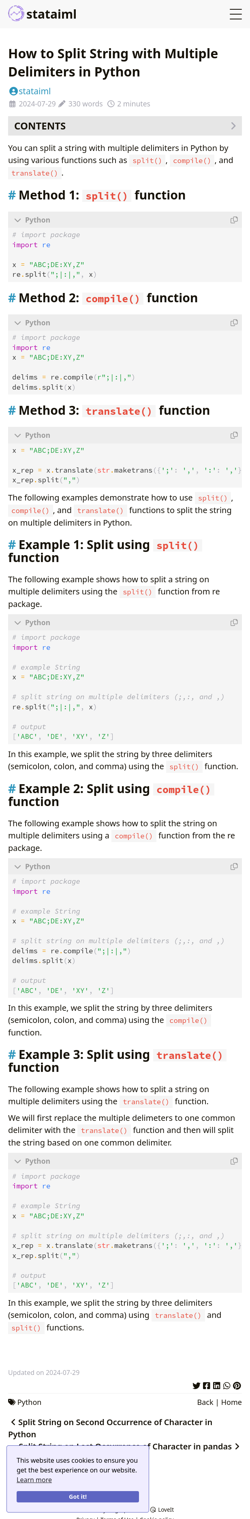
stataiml (42, 14)
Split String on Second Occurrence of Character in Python (110, 1425)
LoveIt (162, 1509)
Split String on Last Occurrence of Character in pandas (130, 1443)
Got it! (78, 1496)
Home (231, 1399)
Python (29, 1399)
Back (205, 1399)
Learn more (34, 1479)
